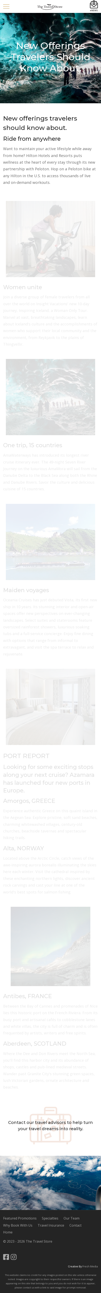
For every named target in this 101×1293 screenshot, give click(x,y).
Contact (17, 1122)
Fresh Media (90, 1266)
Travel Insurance (51, 1225)
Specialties (50, 1218)
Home (8, 1232)
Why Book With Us (17, 1225)
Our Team (71, 1218)
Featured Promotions (20, 1218)
